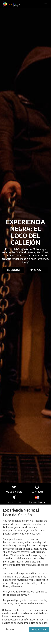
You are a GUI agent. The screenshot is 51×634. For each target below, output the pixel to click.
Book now (14, 269)
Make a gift (37, 269)
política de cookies (37, 622)
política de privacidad (13, 622)
